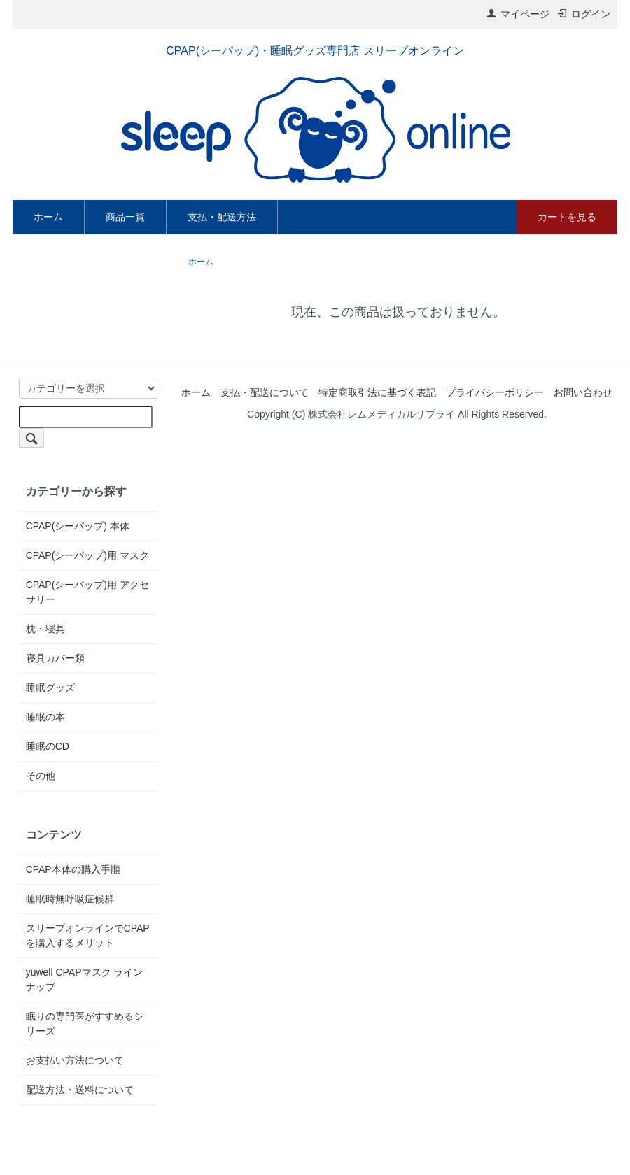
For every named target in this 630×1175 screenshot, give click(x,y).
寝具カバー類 (55, 658)
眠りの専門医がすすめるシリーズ (85, 1024)
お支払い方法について (75, 1060)
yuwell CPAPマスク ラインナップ (85, 979)
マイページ (518, 14)
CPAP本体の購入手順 (73, 869)
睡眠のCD (47, 746)
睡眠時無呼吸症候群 (70, 898)
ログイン (583, 14)
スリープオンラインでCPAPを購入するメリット (88, 935)
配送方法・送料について (80, 1089)
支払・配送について (264, 392)
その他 (40, 775)
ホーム (48, 216)
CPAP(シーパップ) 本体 (78, 526)
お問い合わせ (583, 392)
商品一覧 (125, 216)
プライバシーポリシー (495, 392)
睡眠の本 (45, 716)
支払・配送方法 (222, 216)
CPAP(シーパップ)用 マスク (87, 555)
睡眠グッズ (50, 687)
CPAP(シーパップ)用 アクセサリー (87, 592)
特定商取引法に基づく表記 (377, 392)
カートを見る (567, 216)
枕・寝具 (45, 628)
